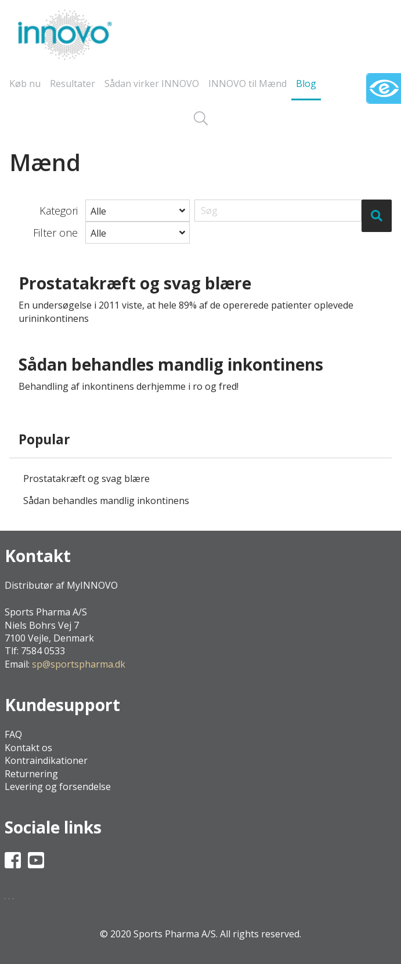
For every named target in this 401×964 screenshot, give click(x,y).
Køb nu (25, 83)
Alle (98, 211)
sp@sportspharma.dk (78, 664)
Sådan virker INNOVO (151, 83)
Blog (306, 83)
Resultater (72, 83)
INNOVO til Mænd (247, 83)
